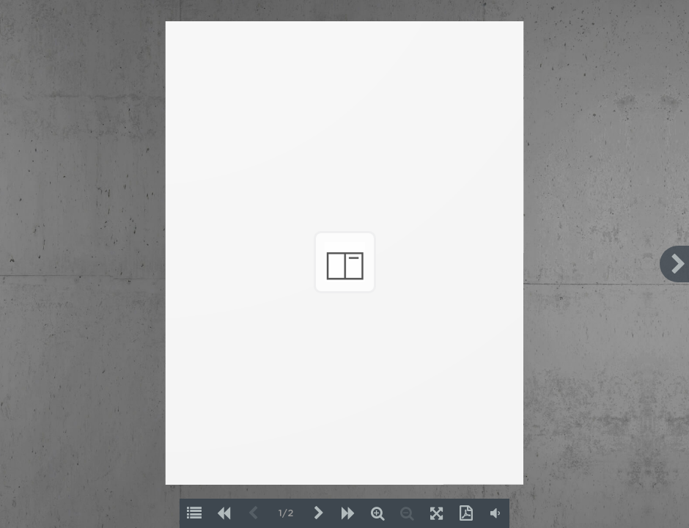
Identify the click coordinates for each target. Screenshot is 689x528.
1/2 (286, 513)
